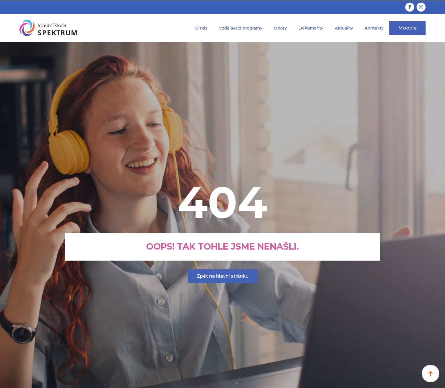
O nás (201, 28)
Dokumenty (311, 28)
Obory (280, 28)
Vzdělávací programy (240, 28)
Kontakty (374, 28)
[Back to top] (430, 373)
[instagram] (421, 7)
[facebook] (409, 7)
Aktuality (344, 28)
